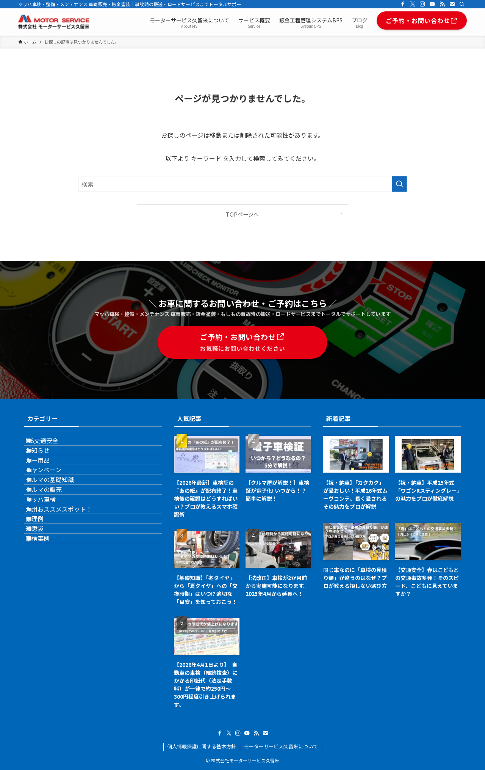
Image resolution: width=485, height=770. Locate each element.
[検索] (462, 4)
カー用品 (47, 480)
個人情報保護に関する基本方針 (201, 746)
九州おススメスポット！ (68, 570)
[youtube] (432, 4)
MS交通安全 (51, 444)
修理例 (44, 588)
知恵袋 (44, 606)
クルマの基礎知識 (59, 516)
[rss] (442, 4)
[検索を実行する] (399, 184)
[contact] (452, 4)
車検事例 (47, 624)
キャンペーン (53, 498)
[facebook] (403, 4)
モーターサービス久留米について (281, 746)
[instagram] (422, 4)
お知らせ (47, 462)
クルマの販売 (53, 534)
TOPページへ (242, 214)
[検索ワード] (242, 184)
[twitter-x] (413, 4)
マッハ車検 (50, 552)
